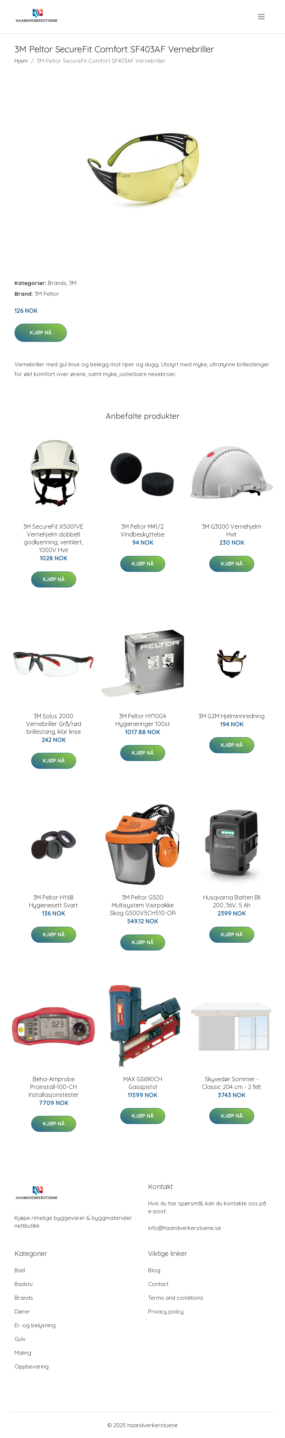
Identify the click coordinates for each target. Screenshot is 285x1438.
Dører (22, 1311)
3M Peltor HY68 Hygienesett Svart (53, 901)
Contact (158, 1284)
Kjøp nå (41, 332)
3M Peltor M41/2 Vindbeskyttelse (142, 530)
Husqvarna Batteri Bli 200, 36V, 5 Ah (232, 901)
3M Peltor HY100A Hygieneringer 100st (142, 720)
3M (72, 282)
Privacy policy (166, 1311)
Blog (154, 1270)
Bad (19, 1270)
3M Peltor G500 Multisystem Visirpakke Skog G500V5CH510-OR (143, 905)
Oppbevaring (31, 1366)
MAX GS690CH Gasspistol (142, 1083)
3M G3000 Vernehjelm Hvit (231, 530)
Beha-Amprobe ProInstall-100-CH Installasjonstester (54, 1086)
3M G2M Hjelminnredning (232, 716)
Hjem (21, 60)
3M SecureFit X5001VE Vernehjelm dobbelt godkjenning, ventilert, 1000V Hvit (53, 538)
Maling (22, 1352)
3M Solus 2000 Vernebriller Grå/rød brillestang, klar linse (53, 723)
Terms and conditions (175, 1297)
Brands (57, 282)
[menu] (262, 16)
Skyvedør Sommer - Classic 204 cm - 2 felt (231, 1083)
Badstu (23, 1284)
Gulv (20, 1339)
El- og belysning (35, 1325)
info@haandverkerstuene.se (184, 1227)
